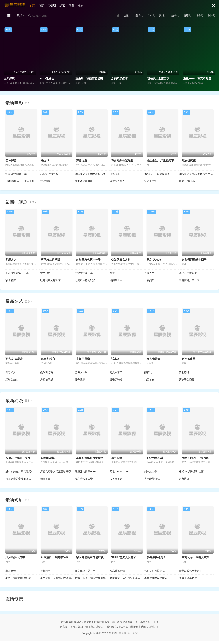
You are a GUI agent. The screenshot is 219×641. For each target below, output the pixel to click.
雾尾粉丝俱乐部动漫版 (90, 457)
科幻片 (151, 15)
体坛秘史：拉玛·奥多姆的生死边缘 (196, 173)
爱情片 (139, 15)
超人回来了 (116, 372)
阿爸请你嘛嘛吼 (84, 181)
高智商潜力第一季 (189, 280)
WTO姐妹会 (47, 78)
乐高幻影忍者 (119, 78)
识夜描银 (184, 478)
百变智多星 (189, 358)
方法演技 (45, 181)
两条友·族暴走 (14, 358)
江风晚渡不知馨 (15, 557)
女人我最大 (153, 358)
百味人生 (149, 273)
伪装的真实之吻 (120, 259)
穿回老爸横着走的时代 (90, 557)
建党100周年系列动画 (191, 471)
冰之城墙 (116, 457)
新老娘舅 (10, 372)
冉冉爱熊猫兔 (152, 478)
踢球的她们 (11, 379)
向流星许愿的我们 (85, 280)
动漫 (71, 5)
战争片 (175, 15)
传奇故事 (80, 379)
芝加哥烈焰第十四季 (194, 259)
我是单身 (149, 379)
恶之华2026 (154, 259)
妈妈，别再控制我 (154, 570)
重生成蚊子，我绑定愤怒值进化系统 (57, 577)
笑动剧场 (184, 372)
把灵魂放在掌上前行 (17, 173)
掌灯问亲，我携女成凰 (195, 557)
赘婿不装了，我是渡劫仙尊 (90, 577)
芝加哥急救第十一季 (88, 259)
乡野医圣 (45, 570)
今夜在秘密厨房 (188, 273)
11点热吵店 (48, 358)
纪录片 (199, 15)
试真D (115, 358)
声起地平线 (46, 379)
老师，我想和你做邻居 (18, 577)
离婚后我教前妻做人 (155, 577)
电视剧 (52, 5)
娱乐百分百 (46, 372)
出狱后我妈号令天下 (190, 570)
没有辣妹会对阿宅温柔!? (19, 471)
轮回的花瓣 (48, 457)
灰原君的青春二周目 (17, 457)
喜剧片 (187, 15)
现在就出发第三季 (158, 78)
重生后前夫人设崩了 (123, 557)
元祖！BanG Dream (121, 471)
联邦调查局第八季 (50, 280)
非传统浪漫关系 (49, 173)
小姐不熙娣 (83, 358)
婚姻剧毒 (45, 478)
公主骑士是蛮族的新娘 (18, 478)
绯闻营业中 (116, 280)
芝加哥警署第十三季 (17, 273)
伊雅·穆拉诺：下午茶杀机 (19, 181)
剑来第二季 (150, 471)
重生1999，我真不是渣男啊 (200, 78)
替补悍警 (10, 160)
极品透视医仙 (117, 570)
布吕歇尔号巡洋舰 (122, 160)
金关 (112, 273)
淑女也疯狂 (189, 160)
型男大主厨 (81, 372)
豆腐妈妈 (149, 280)
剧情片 (211, 15)
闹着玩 (148, 372)
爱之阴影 (45, 273)
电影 (41, 5)
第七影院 (132, 633)
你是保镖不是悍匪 (85, 570)
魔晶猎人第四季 (84, 478)
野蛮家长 (10, 570)
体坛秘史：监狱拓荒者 (157, 173)
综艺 (62, 5)
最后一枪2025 (187, 181)
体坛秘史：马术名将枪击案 (90, 173)
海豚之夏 (81, 160)
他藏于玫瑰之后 (188, 577)
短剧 (80, 5)
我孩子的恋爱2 (187, 379)
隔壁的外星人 (117, 181)
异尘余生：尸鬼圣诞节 (160, 160)
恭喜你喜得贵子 (156, 557)
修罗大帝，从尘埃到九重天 (125, 577)
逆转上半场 (150, 181)
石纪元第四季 (155, 457)
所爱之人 (10, 259)
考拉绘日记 (116, 478)
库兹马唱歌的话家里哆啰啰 (55, 471)
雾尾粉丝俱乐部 (50, 259)
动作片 (127, 15)
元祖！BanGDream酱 (195, 457)
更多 (28, 102)
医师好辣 (9, 78)
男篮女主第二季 (84, 273)
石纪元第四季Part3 (85, 471)
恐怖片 (163, 15)
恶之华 (45, 160)
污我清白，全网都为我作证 (57, 557)
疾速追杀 (115, 173)
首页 (32, 5)
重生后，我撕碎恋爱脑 (89, 78)
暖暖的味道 (116, 379)
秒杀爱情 (10, 280)
